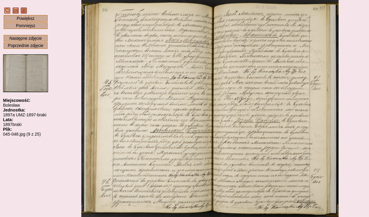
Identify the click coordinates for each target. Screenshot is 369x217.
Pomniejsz (26, 25)
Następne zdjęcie (25, 38)
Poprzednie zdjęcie (25, 45)
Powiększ (25, 18)
